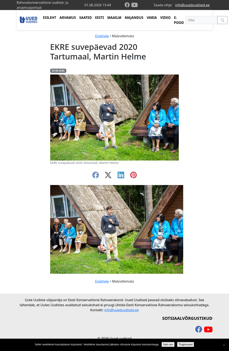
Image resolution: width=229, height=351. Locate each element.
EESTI (99, 17)
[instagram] (133, 176)
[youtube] (134, 5)
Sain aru (168, 344)
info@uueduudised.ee (192, 5)
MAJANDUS (134, 17)
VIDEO (165, 17)
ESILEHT (49, 17)
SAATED (85, 17)
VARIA (152, 17)
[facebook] (128, 5)
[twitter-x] (108, 176)
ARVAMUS (68, 17)
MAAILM (114, 17)
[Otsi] (201, 20)
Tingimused (186, 344)
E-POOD (179, 20)
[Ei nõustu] (224, 345)
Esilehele (102, 36)
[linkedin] (121, 176)
